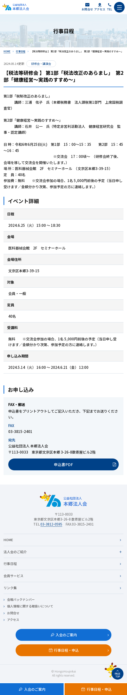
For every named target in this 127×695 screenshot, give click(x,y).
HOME (7, 51)
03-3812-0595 (51, 524)
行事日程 (20, 51)
